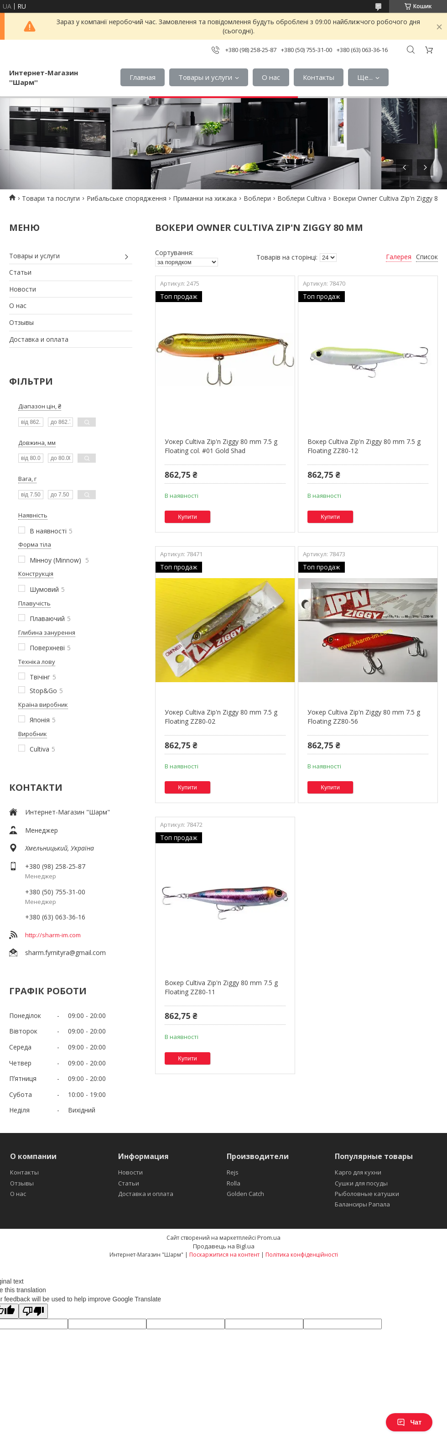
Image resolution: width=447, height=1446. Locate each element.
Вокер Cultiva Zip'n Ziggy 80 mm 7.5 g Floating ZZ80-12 (364, 446)
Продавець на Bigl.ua (224, 1246)
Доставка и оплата (38, 339)
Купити (187, 516)
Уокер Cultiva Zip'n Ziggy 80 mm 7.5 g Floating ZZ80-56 (363, 717)
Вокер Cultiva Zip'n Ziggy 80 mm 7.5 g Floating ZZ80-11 (221, 987)
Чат (409, 1422)
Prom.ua (269, 1237)
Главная (143, 77)
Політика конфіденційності (301, 1254)
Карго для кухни (358, 1172)
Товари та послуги (51, 198)
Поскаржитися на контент (224, 1254)
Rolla (233, 1183)
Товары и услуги (205, 77)
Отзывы (21, 322)
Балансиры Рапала (362, 1204)
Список (427, 256)
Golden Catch (245, 1194)
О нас (271, 77)
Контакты (318, 77)
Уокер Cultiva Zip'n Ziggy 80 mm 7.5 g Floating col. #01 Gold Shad (221, 446)
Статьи (20, 272)
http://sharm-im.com (53, 935)
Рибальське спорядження (126, 198)
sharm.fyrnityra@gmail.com (65, 952)
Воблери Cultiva (301, 198)
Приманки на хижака (205, 198)
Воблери (257, 198)
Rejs (233, 1172)
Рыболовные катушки (367, 1194)
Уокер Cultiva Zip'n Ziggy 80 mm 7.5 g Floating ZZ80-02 (221, 717)
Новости (22, 289)
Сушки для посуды (361, 1183)
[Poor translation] (33, 1311)
